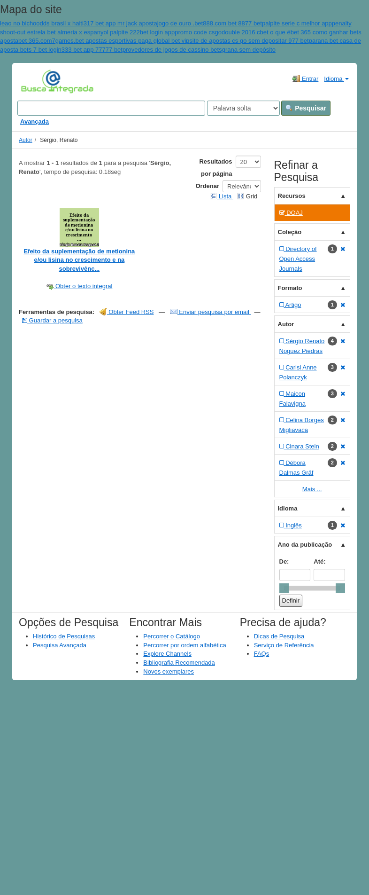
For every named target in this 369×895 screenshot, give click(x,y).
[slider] (284, 588)
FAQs (261, 653)
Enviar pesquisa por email (210, 311)
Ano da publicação (305, 544)
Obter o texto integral (79, 286)
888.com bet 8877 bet (232, 23)
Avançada (34, 121)
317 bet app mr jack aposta (120, 23)
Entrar (305, 78)
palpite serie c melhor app (297, 23)
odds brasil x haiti (59, 23)
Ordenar (208, 185)
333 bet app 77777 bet (92, 49)
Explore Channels (167, 653)
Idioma (336, 78)
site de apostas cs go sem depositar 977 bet (248, 40)
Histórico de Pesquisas (64, 636)
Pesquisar (305, 108)
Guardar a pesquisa (52, 320)
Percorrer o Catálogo (171, 636)
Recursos (292, 195)
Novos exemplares (168, 671)
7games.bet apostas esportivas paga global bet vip (121, 40)
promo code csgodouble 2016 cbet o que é (232, 32)
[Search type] (243, 108)
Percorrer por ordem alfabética (184, 645)
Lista (221, 196)
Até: (319, 561)
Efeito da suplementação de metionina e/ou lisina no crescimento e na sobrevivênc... (79, 260)
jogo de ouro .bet (180, 23)
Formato (290, 287)
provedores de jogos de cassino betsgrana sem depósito (199, 49)
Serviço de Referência (284, 645)
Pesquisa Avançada (59, 645)
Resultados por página (215, 167)
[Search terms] (111, 108)
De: (284, 561)
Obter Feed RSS (127, 311)
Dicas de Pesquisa (279, 636)
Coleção (290, 232)
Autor (25, 140)
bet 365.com (35, 40)
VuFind (35, 81)
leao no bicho (18, 23)
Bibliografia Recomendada (179, 662)
